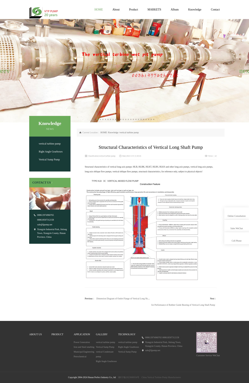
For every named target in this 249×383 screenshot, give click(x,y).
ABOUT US (35, 334)
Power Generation (82, 342)
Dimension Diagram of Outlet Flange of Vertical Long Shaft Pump (126, 298)
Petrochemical (80, 356)
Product (133, 9)
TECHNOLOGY (126, 334)
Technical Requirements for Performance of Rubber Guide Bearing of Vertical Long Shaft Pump (172, 305)
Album (175, 9)
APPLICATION (82, 334)
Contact (215, 9)
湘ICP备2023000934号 (128, 377)
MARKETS (154, 9)
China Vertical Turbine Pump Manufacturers (161, 377)
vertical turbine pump (50, 143)
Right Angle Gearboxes (51, 151)
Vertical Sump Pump (49, 159)
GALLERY (102, 334)
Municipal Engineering (84, 352)
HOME (98, 9)
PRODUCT (57, 334)
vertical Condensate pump (105, 354)
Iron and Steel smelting (84, 347)
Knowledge (194, 9)
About (116, 9)
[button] (4, 70)
